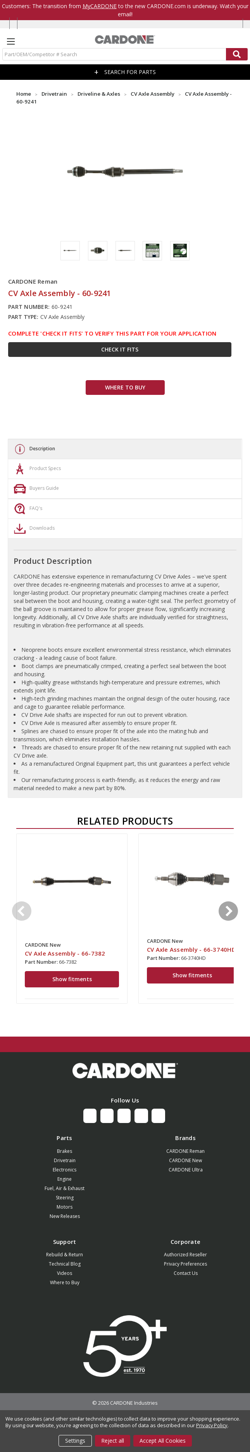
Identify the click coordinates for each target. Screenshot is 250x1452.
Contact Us (186, 1273)
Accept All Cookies (163, 1440)
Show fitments (72, 979)
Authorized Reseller (185, 1254)
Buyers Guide (35, 488)
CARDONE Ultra (186, 1169)
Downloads (33, 528)
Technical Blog (65, 1264)
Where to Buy (64, 1282)
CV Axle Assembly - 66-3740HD (191, 949)
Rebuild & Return (64, 1254)
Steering (65, 1197)
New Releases (65, 1216)
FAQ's (27, 508)
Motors (64, 1207)
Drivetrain (65, 1160)
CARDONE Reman (185, 1151)
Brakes (64, 1151)
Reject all (112, 1440)
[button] (125, 1070)
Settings (75, 1440)
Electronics (64, 1169)
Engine (64, 1179)
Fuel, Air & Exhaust (64, 1188)
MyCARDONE (100, 6)
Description (33, 449)
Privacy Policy (212, 1425)
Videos (64, 1273)
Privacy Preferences (185, 1264)
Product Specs (36, 468)
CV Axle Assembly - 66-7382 (65, 953)
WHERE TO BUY (125, 387)
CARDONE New (185, 1160)
